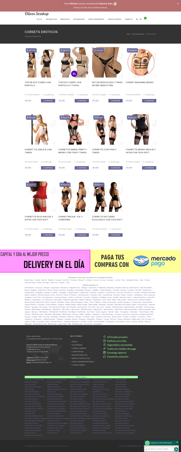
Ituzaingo (28, 297)
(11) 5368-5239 (48, 95)
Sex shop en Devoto (100, 396)
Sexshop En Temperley (33, 430)
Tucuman (58, 280)
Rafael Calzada (70, 304)
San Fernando (82, 307)
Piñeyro (27, 307)
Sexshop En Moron (31, 423)
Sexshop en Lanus (53, 421)
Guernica (116, 295)
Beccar (27, 290)
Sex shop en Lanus (76, 399)
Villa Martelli (53, 312)
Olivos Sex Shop (76, 387)
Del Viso (113, 319)
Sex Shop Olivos (121, 411)
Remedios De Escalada (123, 304)
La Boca (71, 297)
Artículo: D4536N (99, 95)
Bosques (62, 290)
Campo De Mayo (106, 290)
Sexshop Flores (30, 433)
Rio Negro (45, 282)
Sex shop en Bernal (99, 394)
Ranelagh (102, 304)
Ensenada (40, 321)
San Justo (100, 307)
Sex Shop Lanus (30, 411)
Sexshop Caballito (99, 418)
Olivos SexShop (121, 387)
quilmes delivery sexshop (56, 389)
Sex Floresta (97, 392)
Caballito (95, 290)
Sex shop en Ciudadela (55, 396)
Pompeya (41, 304)
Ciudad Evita (146, 290)
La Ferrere (78, 297)
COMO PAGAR (77, 352)
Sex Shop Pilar (30, 413)
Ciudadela (39, 292)
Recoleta (110, 304)
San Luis (96, 280)
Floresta (59, 295)
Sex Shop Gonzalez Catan (124, 406)
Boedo (55, 290)
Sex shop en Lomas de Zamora (103, 399)
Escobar (137, 292)
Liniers (129, 297)
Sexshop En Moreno (122, 421)
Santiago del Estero (132, 280)
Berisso (75, 319)
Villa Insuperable (145, 309)
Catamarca (110, 280)
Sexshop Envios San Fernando (126, 430)
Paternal (151, 304)
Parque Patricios (31, 304)
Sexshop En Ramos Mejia (101, 426)
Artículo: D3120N (133, 162)
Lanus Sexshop (30, 384)
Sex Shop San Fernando (78, 413)
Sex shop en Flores (31, 399)
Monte (141, 321)
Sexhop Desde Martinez (56, 416)
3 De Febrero (29, 288)
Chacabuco (38, 319)
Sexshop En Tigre (53, 430)
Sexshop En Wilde (99, 430)
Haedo (123, 295)
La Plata (83, 321)
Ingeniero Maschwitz (71, 321)
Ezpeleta (33, 295)
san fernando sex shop (101, 389)
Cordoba (37, 280)
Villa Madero (43, 312)
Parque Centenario (109, 302)
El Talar (33, 321)
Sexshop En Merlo (99, 421)
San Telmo (90, 312)
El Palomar (73, 295)
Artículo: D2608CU (32, 95)
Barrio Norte (134, 288)
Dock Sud (120, 292)
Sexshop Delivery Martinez (34, 421)
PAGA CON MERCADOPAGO (83, 362)
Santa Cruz (54, 282)
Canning (116, 290)
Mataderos (97, 300)
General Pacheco (56, 321)
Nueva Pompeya (77, 302)
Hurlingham (138, 295)
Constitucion (110, 292)
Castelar (130, 290)
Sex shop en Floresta (54, 399)
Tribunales (133, 312)
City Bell (138, 290)
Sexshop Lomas (75, 433)
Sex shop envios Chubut (33, 406)
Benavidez (91, 319)
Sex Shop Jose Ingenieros (56, 409)
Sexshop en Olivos (122, 423)
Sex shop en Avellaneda (123, 392)
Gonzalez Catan (95, 295)
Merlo (114, 300)
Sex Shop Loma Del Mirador (57, 411)
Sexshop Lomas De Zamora (102, 433)
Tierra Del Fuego (107, 314)
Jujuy (141, 280)
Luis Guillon (58, 300)
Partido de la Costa (40, 324)
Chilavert (99, 319)
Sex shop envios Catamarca (125, 404)
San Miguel (72, 312)
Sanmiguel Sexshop (32, 392)
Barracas (125, 288)
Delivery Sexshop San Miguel (57, 423)
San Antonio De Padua (57, 307)
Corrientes (73, 280)
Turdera (108, 307)
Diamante (127, 319)
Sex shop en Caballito (123, 394)
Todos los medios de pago (119, 348)
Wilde (82, 314)
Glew (109, 300)
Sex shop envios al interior (102, 404)
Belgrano (34, 290)
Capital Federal (73, 292)
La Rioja (118, 280)
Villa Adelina (36, 309)
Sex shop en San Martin (55, 404)
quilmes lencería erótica (78, 389)
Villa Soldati (57, 314)
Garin (47, 321)
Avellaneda (102, 288)
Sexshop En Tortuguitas (78, 430)
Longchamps (36, 300)
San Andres (43, 307)
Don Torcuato (147, 319)
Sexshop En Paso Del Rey (34, 426)
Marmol (81, 300)
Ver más (28, 100)
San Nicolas (81, 312)
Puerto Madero (51, 304)
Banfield (118, 288)
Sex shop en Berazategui (79, 394)
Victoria (27, 309)
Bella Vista (42, 290)
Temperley (96, 314)
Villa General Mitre (130, 309)
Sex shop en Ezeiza (122, 396)
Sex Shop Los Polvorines (78, 411)
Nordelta (60, 302)
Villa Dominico (109, 309)
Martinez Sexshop (53, 387)
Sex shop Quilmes (53, 413)
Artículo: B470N (98, 162)
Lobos (128, 321)
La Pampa (88, 280)
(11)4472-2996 (40, 360)
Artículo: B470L (64, 162)
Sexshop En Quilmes (77, 426)
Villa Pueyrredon (38, 314)
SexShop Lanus (52, 433)
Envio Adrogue (120, 379)
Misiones (81, 280)
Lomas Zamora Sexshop (33, 387)
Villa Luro (34, 312)
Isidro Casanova (149, 295)
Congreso (101, 292)
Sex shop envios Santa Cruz (80, 406)
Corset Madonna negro (140, 82)
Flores (53, 295)
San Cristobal (71, 307)
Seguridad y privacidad (117, 344)
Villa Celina (66, 309)
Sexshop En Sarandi (122, 428)
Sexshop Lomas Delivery (33, 435)
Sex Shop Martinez (99, 411)
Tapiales (88, 314)
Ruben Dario (52, 324)
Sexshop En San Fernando (124, 426)
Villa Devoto (98, 309)
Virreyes (75, 314)
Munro (53, 302)
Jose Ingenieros (47, 297)
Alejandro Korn (74, 288)
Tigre (117, 312)
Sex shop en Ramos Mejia (124, 401)
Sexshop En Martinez (77, 421)
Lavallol (115, 297)
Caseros (123, 290)
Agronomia (55, 288)
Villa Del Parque (86, 309)
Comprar (48, 101)
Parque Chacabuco (124, 302)
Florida (65, 295)
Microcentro (122, 300)
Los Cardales (120, 321)
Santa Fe (44, 280)
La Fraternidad (99, 321)
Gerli (104, 300)
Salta (123, 280)
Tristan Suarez (144, 312)
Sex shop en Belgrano (55, 394)
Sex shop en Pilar (99, 401)
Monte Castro (133, 300)
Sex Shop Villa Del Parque (34, 416)
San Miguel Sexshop (122, 389)
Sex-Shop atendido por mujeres (36, 418)
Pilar (69, 324)
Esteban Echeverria (148, 292)
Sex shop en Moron (122, 399)
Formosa (147, 280)
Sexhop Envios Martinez (101, 416)
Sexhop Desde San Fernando (80, 416)
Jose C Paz (37, 297)
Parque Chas (136, 302)
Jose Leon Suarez (61, 297)
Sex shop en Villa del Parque (80, 404)
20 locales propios (115, 336)
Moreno (147, 321)
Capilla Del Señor (49, 319)
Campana (59, 319)
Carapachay (84, 292)
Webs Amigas (81, 377)
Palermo (98, 302)
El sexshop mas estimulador (35, 379)
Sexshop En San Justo (55, 428)
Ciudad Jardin (29, 292)
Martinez (89, 300)
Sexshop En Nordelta (100, 423)
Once (92, 302)
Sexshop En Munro (76, 423)
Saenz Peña (62, 324)
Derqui (120, 319)
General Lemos (83, 295)
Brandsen (82, 319)
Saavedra (35, 307)
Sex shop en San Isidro (33, 404)
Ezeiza (27, 295)
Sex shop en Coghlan (77, 396)
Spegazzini (98, 324)
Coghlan (55, 292)
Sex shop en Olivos (31, 401)
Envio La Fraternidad (54, 382)
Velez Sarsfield (129, 307)
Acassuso (38, 288)
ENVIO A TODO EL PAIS (81, 358)
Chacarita (92, 292)
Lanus (110, 297)
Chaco (68, 282)
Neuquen (62, 282)
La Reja (89, 321)
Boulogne (70, 290)
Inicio (128, 34)
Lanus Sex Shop (121, 382)
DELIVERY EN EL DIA (79, 355)
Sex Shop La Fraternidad (124, 409)
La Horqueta (109, 321)
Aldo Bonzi (64, 288)
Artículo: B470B (31, 162)
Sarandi (110, 312)
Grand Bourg (107, 295)
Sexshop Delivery (121, 418)
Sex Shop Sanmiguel (122, 413)
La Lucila (87, 297)
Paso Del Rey (142, 304)
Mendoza (51, 280)
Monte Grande (30, 302)
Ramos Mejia (93, 304)
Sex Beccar (51, 392)
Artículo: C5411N (65, 229)
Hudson (130, 295)
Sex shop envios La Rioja (56, 406)
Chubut (39, 282)
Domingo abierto (114, 352)
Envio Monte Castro (100, 382)
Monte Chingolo (145, 300)
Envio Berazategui (31, 382)
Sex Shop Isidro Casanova (34, 409)
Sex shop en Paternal (77, 401)
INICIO (75, 342)
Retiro (134, 304)
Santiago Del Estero (146, 314)
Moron (47, 302)
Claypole (47, 292)
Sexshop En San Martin (78, 428)
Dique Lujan (136, 319)
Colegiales (62, 292)
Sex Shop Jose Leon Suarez (79, 409)
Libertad (123, 297)
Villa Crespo (75, 309)
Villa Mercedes (77, 324)
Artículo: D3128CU (99, 229)
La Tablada (102, 297)
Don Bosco (129, 292)
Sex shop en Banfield (32, 394)
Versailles (139, 307)
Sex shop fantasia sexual (101, 406)
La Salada (94, 297)
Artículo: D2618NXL (66, 95)
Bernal (50, 290)
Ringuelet (28, 324)
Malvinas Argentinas (70, 300)
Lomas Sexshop (120, 384)
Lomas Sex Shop (98, 384)
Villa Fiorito (119, 309)
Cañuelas (67, 319)
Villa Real (48, 314)
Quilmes (61, 304)
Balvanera (110, 288)
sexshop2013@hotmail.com (41, 362)
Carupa (106, 319)
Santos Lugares (101, 312)
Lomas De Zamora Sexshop (79, 384)
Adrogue (47, 288)
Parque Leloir (147, 302)
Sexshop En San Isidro (33, 428)
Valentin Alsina (117, 307)
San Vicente (88, 324)
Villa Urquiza (66, 314)
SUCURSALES (77, 345)
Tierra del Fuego (30, 282)
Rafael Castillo (82, 304)
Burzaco (88, 290)
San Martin (63, 312)
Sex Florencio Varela (77, 392)
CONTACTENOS (78, 365)
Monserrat (40, 302)
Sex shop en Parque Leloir (56, 401)
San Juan (103, 280)
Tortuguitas (124, 312)
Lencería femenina (138, 34)
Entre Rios (65, 280)
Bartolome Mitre (146, 288)
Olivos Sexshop (98, 387)
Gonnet (134, 321)
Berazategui (79, 290)
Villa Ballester (46, 309)
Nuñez (67, 302)
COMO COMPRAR (79, 348)
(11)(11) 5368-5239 (41, 357)
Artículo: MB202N (133, 95)
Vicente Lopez (149, 307)
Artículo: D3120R (31, 229)
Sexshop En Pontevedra (56, 426)
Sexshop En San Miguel (101, 428)
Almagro (84, 288)
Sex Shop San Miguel (100, 413)
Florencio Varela (43, 295)
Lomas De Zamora (139, 297)
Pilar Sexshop (29, 389)
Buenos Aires (29, 280)
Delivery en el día (114, 340)
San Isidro (91, 307)
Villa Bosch (57, 309)
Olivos (86, 302)
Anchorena (93, 288)
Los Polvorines (47, 300)
